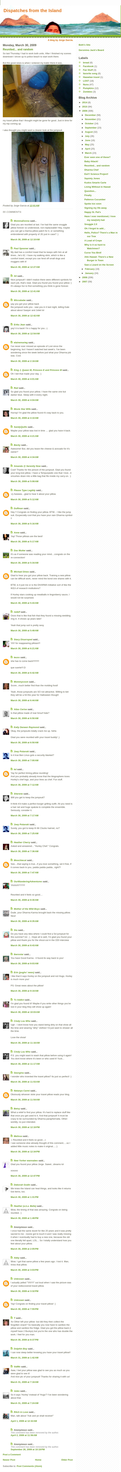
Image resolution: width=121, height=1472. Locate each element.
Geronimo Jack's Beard (91, 50)
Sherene (18, 793)
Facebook (88, 66)
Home (38, 1459)
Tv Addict (19, 999)
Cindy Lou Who (22, 1021)
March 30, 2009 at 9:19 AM (24, 991)
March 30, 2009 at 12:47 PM (25, 1176)
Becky (17, 445)
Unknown (19, 1279)
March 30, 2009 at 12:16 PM (25, 1127)
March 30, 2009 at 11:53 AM (25, 1081)
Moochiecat (20, 860)
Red (16, 388)
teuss (17, 657)
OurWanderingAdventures (28, 881)
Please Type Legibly (24, 490)
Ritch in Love (21, 1412)
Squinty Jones (92, 178)
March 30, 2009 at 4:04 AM (24, 400)
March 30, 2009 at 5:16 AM (24, 523)
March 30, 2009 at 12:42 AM (25, 315)
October (89, 123)
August (89, 132)
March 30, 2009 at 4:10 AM (24, 418)
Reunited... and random (18, 49)
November (91, 119)
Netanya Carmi (22, 1090)
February (90, 269)
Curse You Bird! (92, 252)
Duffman (18, 508)
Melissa (18, 1136)
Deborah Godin (22, 1184)
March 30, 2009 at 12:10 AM (25, 239)
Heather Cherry (22, 842)
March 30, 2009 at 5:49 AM (24, 630)
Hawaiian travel (91, 77)
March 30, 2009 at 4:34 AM (24, 457)
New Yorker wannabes (26, 1160)
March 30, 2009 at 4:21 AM (24, 436)
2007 (85, 281)
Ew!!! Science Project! (96, 174)
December (91, 115)
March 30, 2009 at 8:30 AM (24, 900)
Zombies (87, 91)
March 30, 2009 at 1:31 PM (24, 1197)
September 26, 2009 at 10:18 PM (28, 1449)
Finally (87, 195)
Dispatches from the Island (32, 10)
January (89, 273)
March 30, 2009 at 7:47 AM (24, 872)
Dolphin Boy (20, 1348)
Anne (17, 532)
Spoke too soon (92, 203)
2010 (85, 106)
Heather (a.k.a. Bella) (25, 1206)
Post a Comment (12, 1454)
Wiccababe (20, 300)
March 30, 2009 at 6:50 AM (24, 718)
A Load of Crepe (93, 240)
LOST (86, 81)
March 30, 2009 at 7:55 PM (24, 1309)
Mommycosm (21, 681)
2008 (85, 277)
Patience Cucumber (94, 199)
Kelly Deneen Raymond (26, 727)
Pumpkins (88, 88)
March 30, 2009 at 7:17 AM (24, 815)
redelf (17, 612)
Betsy (17, 1108)
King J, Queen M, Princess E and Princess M (38, 370)
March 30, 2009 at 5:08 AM (24, 481)
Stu (15, 930)
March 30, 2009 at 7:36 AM (24, 851)
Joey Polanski (21, 751)
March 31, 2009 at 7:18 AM (24, 1382)
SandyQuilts (20, 427)
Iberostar (19, 954)
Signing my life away (95, 208)
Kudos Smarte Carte (95, 182)
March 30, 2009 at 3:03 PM (24, 1270)
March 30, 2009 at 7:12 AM (24, 784)
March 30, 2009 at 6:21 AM (24, 648)
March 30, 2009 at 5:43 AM (24, 603)
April (88, 148)
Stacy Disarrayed (23, 639)
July (87, 136)
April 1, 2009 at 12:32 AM (24, 1421)
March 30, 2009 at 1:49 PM (24, 1218)
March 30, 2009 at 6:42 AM (24, 673)
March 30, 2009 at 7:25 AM (24, 833)
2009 (85, 111)
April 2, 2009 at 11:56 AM (24, 1435)
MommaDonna (22, 221)
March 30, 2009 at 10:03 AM (25, 1012)
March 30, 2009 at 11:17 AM (25, 1064)
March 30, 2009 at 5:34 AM (24, 562)
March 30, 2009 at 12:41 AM (25, 291)
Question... (90, 191)
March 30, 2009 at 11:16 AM (25, 1042)
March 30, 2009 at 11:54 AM (25, 1099)
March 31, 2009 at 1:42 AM (24, 1357)
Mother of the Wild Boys (27, 909)
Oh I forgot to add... (94, 228)
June (88, 140)
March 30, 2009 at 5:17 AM (24, 541)
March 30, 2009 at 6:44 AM (24, 700)
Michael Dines (21, 571)
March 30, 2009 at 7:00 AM (24, 760)
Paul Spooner (21, 248)
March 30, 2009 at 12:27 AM (25, 267)
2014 (85, 102)
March (88, 153)
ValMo (17, 1366)
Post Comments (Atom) (29, 1466)
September (91, 127)
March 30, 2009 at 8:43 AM (24, 945)
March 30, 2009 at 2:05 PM (24, 1249)
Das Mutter (20, 550)
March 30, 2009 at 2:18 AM (24, 361)
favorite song (90, 73)
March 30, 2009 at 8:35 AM (24, 921)
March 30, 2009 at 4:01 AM (24, 379)
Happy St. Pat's (92, 212)
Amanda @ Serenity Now (27, 466)
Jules (17, 1391)
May (87, 144)
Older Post (67, 1459)
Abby (17, 1257)
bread (86, 62)
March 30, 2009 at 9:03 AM (24, 963)
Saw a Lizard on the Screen (99, 264)
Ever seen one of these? (97, 157)
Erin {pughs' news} (24, 972)
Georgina (19, 1072)
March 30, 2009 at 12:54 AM (25, 333)
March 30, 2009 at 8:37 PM (24, 1339)
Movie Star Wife (22, 409)
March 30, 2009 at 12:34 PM (25, 1151)
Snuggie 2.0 (90, 224)
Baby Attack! (91, 161)
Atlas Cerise (20, 709)
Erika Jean (19, 324)
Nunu (86, 84)
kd (15, 769)
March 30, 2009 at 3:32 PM (24, 1291)
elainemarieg (21, 342)
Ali (15, 276)
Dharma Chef (91, 169)
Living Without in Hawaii (97, 187)
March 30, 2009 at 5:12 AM (24, 499)
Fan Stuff (88, 70)
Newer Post (9, 1459)
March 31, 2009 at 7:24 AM (24, 1403)
